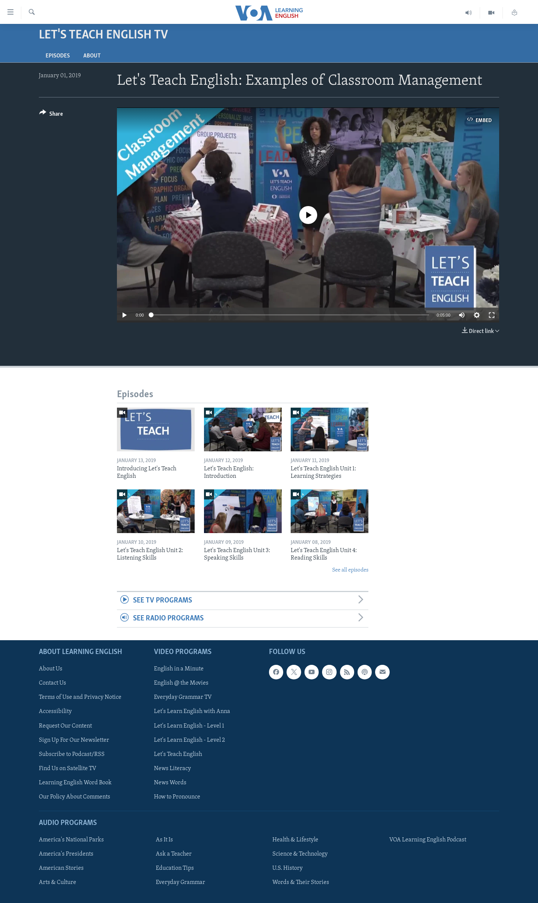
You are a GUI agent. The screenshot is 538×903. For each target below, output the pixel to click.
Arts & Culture (57, 882)
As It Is (164, 840)
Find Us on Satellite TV (67, 769)
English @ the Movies (181, 683)
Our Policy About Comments (74, 797)
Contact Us (52, 683)
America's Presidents (66, 854)
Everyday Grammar (180, 882)
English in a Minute (179, 669)
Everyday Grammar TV (183, 697)
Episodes (58, 56)
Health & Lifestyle (295, 840)
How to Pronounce (177, 797)
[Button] (51, 115)
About (92, 56)
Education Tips (175, 868)
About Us (50, 669)
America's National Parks (71, 840)
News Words (170, 783)
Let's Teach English (178, 754)
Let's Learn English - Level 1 (189, 726)
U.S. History (287, 868)
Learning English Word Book (75, 783)
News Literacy (172, 769)
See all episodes (350, 570)
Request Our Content (65, 726)
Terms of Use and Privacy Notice (80, 697)
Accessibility (55, 711)
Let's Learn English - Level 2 (189, 740)
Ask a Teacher (174, 854)
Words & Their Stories (300, 882)
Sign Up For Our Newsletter (74, 740)
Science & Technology (300, 854)
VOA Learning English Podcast (427, 840)
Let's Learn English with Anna (192, 711)
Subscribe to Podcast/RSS (72, 754)
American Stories (61, 868)
